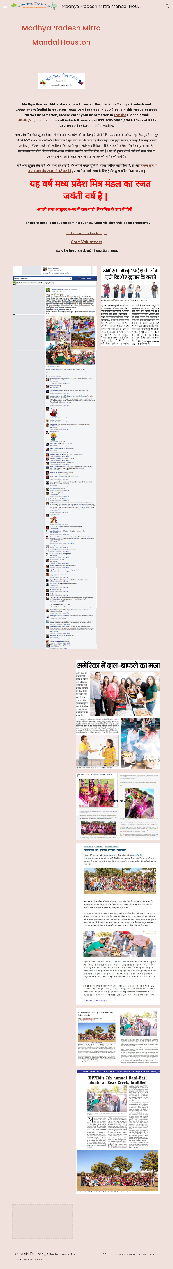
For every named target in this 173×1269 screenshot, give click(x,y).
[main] (61, 34)
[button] (5, 6)
